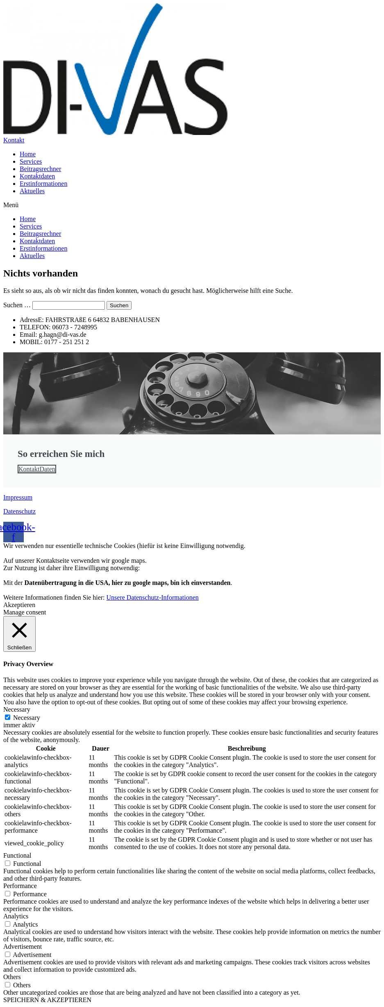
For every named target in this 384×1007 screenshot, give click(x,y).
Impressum (17, 497)
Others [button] (12, 976)
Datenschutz (19, 511)
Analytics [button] (15, 916)
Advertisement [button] (22, 946)
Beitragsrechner (40, 168)
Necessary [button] (16, 709)
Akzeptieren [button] (19, 604)
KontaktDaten (36, 469)
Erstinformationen (43, 183)
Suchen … (17, 304)
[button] (192, 205)
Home (28, 154)
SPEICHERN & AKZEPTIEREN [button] (47, 999)
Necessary (26, 717)
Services (31, 161)
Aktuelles (32, 190)
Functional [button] (17, 855)
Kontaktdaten (37, 176)
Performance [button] (20, 885)
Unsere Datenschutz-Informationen (153, 597)
